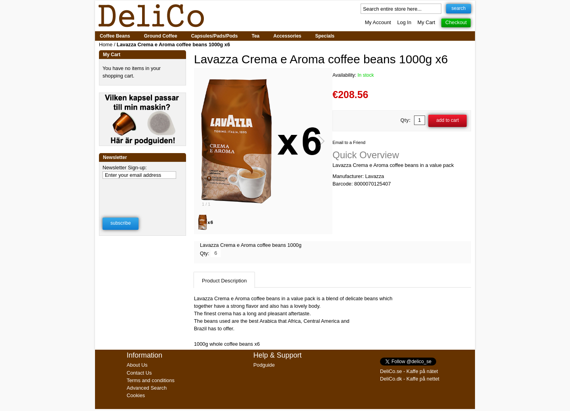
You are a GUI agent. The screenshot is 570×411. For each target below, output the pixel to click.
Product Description (224, 281)
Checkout (456, 22)
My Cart (426, 22)
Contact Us (139, 373)
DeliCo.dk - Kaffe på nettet (409, 379)
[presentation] (143, 193)
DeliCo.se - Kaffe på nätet (409, 371)
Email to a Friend (348, 142)
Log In (404, 22)
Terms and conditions (151, 380)
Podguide (264, 365)
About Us (137, 365)
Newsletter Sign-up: (125, 167)
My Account (378, 22)
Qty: (406, 120)
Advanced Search (147, 388)
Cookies (136, 395)
